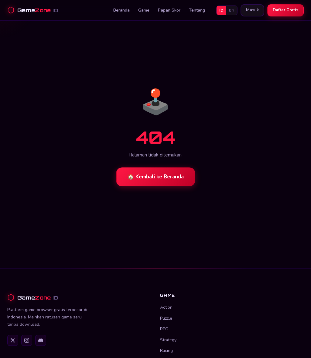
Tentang (197, 10)
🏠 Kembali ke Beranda (156, 176)
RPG (164, 329)
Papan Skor (169, 10)
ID (221, 10)
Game (143, 10)
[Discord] (40, 340)
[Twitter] (12, 340)
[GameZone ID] (79, 297)
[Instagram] (26, 340)
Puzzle (166, 318)
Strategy (168, 340)
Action (166, 307)
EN (231, 10)
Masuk (252, 10)
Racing (166, 350)
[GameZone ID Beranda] (32, 10)
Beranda (121, 10)
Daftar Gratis (285, 10)
